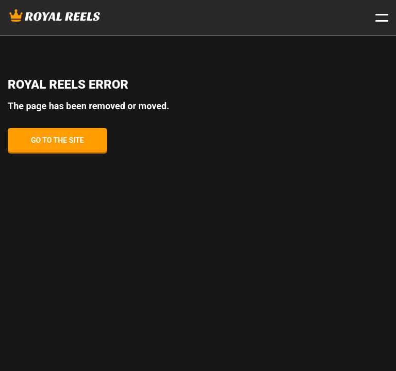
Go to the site (57, 140)
